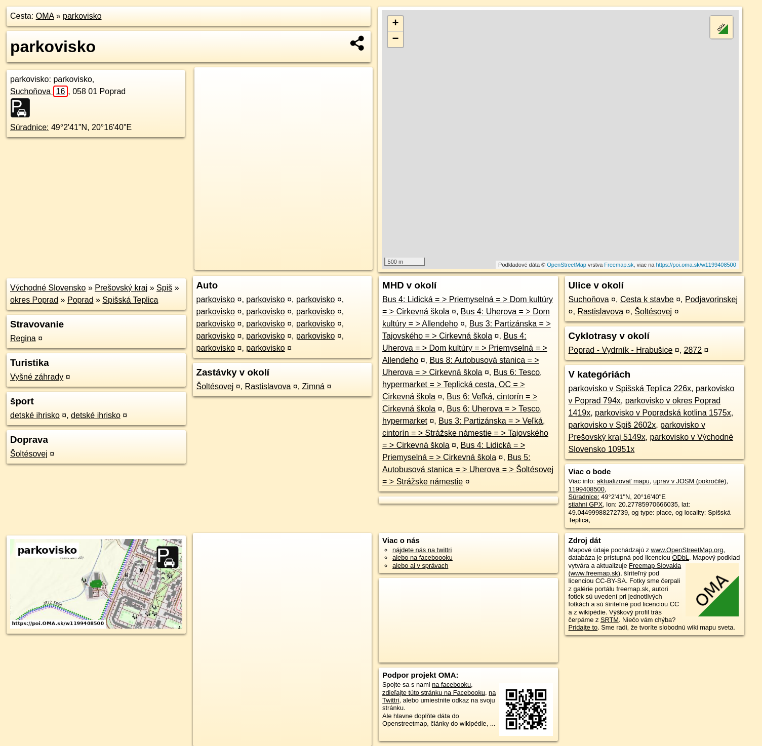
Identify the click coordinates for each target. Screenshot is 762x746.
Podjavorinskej (711, 299)
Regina (23, 338)
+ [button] (395, 23)
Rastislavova (268, 386)
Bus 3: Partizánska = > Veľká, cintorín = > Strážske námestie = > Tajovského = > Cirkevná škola (465, 433)
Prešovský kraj (121, 287)
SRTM (609, 620)
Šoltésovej (29, 453)
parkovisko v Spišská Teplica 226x (630, 388)
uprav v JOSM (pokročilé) (689, 481)
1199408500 (587, 489)
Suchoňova (39, 91)
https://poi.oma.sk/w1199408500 (696, 265)
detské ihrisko (35, 415)
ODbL (680, 557)
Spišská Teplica (130, 300)
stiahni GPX (586, 504)
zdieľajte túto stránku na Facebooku (433, 692)
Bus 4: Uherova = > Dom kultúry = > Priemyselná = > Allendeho (464, 347)
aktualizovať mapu (623, 481)
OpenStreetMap (566, 265)
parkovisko (82, 16)
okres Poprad (34, 300)
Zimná (313, 386)
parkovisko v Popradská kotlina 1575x (663, 412)
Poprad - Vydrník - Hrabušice (621, 350)
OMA (45, 16)
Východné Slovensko (48, 287)
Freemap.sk (618, 265)
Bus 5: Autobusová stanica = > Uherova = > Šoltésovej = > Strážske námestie (467, 469)
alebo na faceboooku (422, 557)
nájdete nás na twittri (422, 550)
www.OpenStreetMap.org (687, 550)
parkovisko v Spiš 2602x (612, 425)
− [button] (395, 39)
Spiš (164, 287)
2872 (693, 350)
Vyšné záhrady (36, 376)
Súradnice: (29, 127)
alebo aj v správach (420, 565)
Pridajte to (583, 627)
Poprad (80, 300)
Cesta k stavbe (647, 299)
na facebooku (451, 684)
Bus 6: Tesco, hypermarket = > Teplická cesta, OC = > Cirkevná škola (462, 384)
